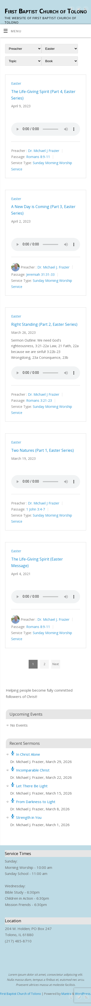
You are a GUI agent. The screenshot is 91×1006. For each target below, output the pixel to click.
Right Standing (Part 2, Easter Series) (44, 324)
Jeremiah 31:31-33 (40, 274)
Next (55, 664)
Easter (16, 83)
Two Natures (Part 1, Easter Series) (42, 450)
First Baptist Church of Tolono (46, 11)
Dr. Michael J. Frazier (53, 267)
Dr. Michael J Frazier (43, 150)
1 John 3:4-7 (35, 509)
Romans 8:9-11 (38, 157)
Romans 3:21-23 (39, 400)
